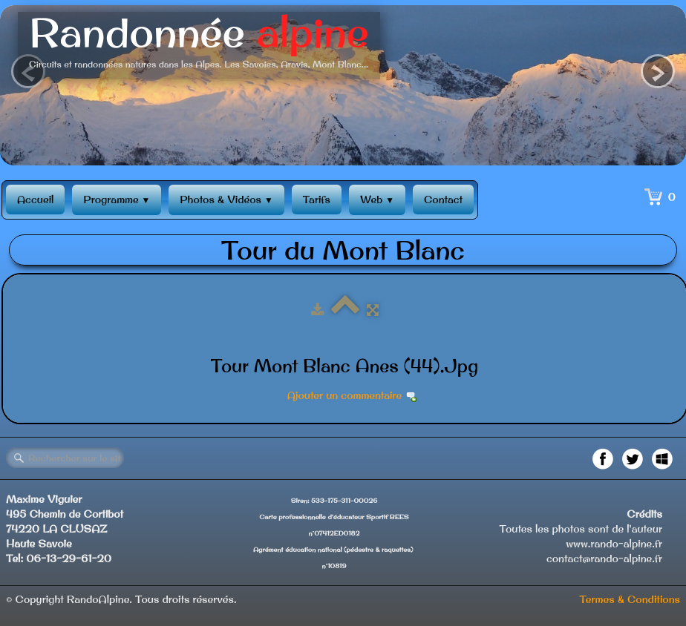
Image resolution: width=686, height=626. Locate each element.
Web (377, 199)
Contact (443, 199)
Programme (116, 199)
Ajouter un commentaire (344, 395)
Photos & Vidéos (226, 199)
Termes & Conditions (629, 599)
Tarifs (316, 199)
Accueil (35, 199)
